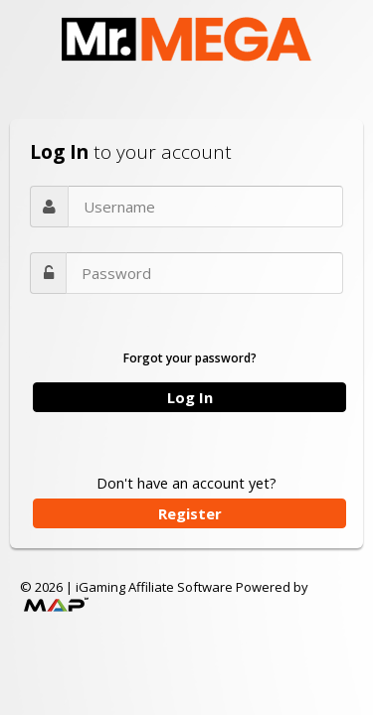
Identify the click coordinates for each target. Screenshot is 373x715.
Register (190, 513)
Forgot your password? (190, 358)
